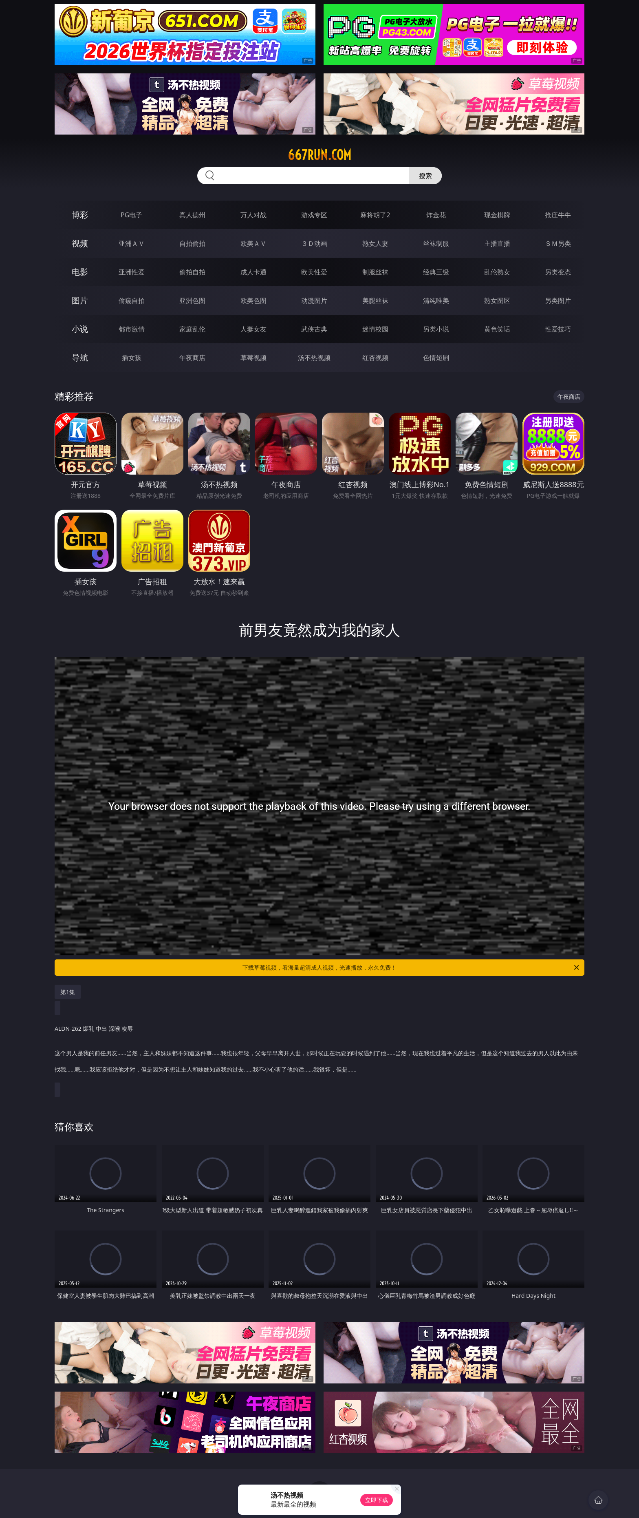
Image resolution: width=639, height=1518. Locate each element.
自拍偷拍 (192, 243)
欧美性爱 (314, 271)
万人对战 (253, 214)
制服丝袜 (375, 271)
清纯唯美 (436, 300)
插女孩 (131, 357)
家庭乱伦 (192, 329)
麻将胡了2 (375, 214)
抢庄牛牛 (558, 214)
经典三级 (436, 271)
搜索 (425, 175)
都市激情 (132, 329)
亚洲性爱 (132, 271)
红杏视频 (375, 357)
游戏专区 (314, 214)
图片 (80, 300)
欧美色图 (253, 300)
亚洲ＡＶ (132, 243)
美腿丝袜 (375, 300)
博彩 (80, 214)
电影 (80, 271)
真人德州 (192, 214)
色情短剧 (436, 357)
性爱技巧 (558, 329)
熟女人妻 (375, 243)
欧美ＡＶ (253, 243)
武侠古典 (314, 329)
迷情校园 (375, 329)
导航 (80, 357)
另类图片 (558, 300)
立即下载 (376, 1500)
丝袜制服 (436, 243)
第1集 (67, 992)
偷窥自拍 (132, 300)
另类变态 (558, 271)
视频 (80, 243)
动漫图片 (314, 300)
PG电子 (131, 214)
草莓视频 (253, 357)
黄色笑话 (497, 329)
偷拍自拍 (192, 271)
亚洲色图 (192, 300)
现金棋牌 (497, 214)
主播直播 (497, 243)
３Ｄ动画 (314, 243)
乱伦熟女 (497, 271)
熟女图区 (497, 300)
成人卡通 (253, 271)
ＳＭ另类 (558, 243)
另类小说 (436, 329)
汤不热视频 (314, 357)
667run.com (319, 155)
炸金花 (436, 214)
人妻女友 (253, 329)
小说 (80, 328)
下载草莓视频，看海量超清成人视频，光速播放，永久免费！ (411, 967)
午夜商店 (192, 357)
